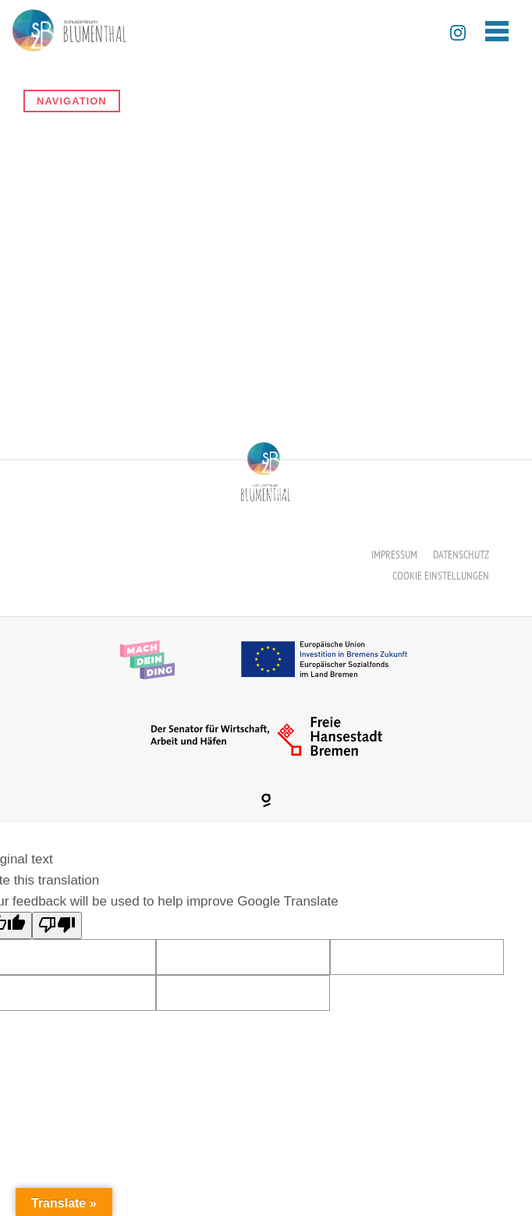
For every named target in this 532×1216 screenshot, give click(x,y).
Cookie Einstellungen (440, 576)
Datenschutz (461, 555)
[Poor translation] (57, 925)
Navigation (72, 101)
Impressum (394, 555)
